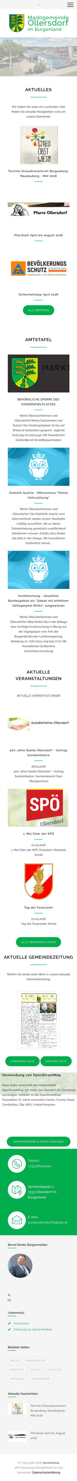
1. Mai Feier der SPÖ (38, 833)
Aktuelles (54, 1369)
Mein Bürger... (41, 1379)
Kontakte (17, 1369)
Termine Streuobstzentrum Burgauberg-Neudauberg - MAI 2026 (48, 1410)
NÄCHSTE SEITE (56, 1061)
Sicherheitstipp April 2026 (38, 294)
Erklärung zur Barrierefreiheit (33, 1329)
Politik (35, 1369)
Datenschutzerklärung (46, 1472)
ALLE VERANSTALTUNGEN (38, 942)
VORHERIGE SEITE (22, 1061)
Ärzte (14, 1360)
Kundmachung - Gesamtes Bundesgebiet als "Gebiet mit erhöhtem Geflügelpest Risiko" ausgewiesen (38, 600)
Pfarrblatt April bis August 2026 (38, 235)
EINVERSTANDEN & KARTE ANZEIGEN (38, 1141)
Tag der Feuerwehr (38, 907)
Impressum (21, 1323)
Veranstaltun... (36, 1360)
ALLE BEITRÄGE (38, 310)
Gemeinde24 (51, 1462)
